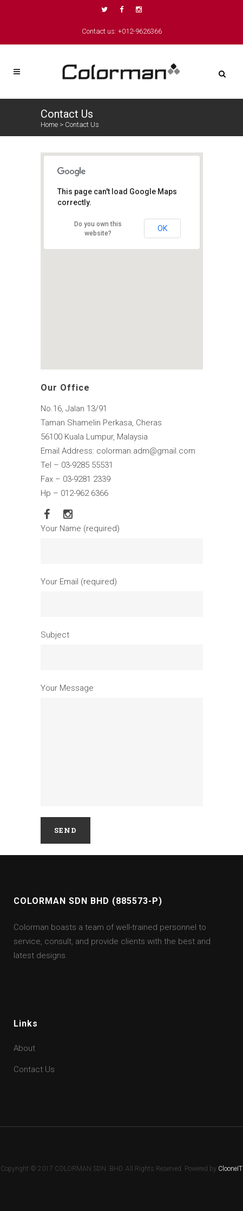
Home (49, 124)
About (24, 1048)
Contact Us (34, 1069)
